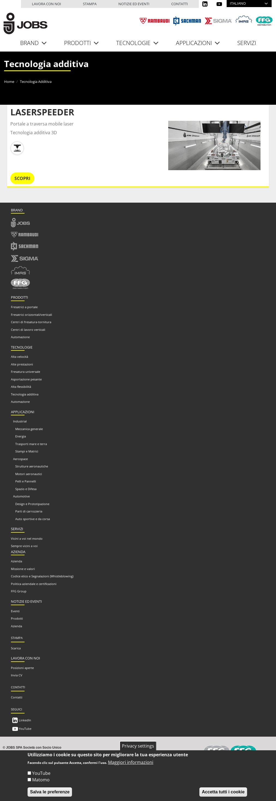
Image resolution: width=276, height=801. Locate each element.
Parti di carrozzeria (28, 511)
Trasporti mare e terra (31, 444)
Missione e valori (23, 569)
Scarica (16, 648)
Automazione (20, 337)
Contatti (179, 3)
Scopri (22, 178)
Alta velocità (19, 357)
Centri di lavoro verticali (28, 330)
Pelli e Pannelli (25, 481)
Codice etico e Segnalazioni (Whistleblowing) (42, 576)
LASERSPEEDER (42, 112)
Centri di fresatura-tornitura (31, 322)
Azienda (16, 561)
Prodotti (17, 618)
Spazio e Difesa (26, 489)
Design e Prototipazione (32, 504)
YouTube (25, 729)
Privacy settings (138, 746)
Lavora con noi (46, 3)
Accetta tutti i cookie (223, 792)
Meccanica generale (29, 429)
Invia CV (16, 675)
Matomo (41, 780)
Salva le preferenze (50, 792)
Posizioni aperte (22, 668)
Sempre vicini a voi (24, 546)
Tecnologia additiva (24, 394)
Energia (20, 436)
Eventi (15, 611)
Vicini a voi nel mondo (27, 538)
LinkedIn (25, 720)
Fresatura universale (25, 372)
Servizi (246, 43)
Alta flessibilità (21, 387)
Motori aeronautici (28, 474)
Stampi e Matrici (26, 451)
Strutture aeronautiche (31, 466)
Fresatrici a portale (24, 307)
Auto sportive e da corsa (32, 519)
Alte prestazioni (22, 364)
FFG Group (18, 591)
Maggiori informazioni (130, 762)
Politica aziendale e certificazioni (33, 584)
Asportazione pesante (26, 379)
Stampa (90, 3)
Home (9, 81)
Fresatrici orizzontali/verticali (31, 315)
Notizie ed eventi (133, 3)
